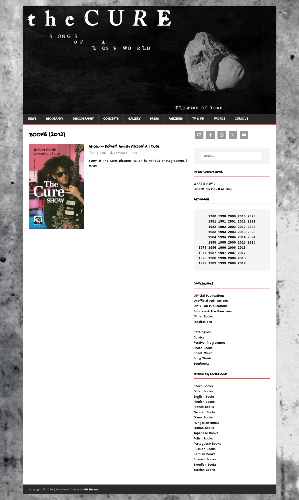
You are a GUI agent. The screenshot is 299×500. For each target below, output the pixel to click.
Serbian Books (204, 454)
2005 (232, 243)
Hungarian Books (206, 423)
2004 (232, 237)
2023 (252, 232)
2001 (232, 221)
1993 (222, 232)
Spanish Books (205, 459)
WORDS (219, 119)
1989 (212, 263)
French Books (204, 407)
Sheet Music (203, 353)
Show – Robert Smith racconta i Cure (124, 146)
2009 (232, 263)
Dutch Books (203, 391)
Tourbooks (201, 364)
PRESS (154, 119)
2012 (242, 227)
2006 (232, 248)
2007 (232, 253)
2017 (242, 253)
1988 (212, 258)
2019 (242, 263)
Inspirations (209, 343)
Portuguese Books (207, 444)
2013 (242, 232)
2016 (242, 248)
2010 (242, 216)
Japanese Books (206, 433)
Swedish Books (205, 465)
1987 (212, 253)
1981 (212, 221)
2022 (252, 227)
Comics (199, 337)
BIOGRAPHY (54, 119)
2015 (242, 243)
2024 (252, 237)
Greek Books (203, 417)
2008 (232, 258)
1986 (212, 248)
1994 (222, 237)
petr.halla (120, 153)
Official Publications (209, 296)
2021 (252, 221)
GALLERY (134, 119)
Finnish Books (204, 402)
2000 (232, 216)
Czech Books (203, 386)
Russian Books (205, 449)
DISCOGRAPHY (83, 119)
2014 (242, 237)
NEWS (32, 119)
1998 (222, 258)
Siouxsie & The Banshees (213, 311)
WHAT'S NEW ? (205, 184)
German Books (205, 412)
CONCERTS (111, 119)
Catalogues (202, 332)
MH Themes (91, 489)
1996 (222, 248)
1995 (222, 243)
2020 (252, 216)
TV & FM (198, 119)
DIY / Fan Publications (211, 306)
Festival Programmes (209, 343)
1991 (222, 221)
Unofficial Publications (211, 301)
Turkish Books (204, 470)
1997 (222, 253)
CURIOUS (241, 119)
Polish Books (203, 438)
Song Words (203, 358)
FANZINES (175, 119)
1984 (212, 237)
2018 (242, 258)
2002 (232, 227)
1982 (212, 227)
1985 (212, 243)
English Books (204, 397)
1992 (222, 227)
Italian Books (204, 428)
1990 (222, 216)
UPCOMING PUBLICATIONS (213, 189)
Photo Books (203, 348)
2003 (232, 232)
